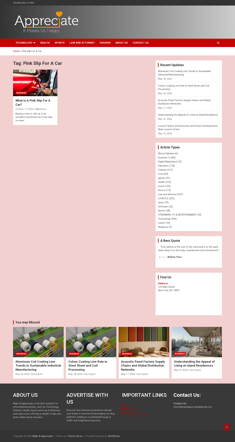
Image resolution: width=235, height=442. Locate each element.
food (160, 173)
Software (163, 206)
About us (121, 42)
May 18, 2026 (22, 374)
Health (45, 42)
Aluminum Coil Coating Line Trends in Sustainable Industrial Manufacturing (38, 365)
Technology (24, 42)
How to (162, 190)
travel (161, 222)
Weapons (163, 226)
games (161, 178)
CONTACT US (127, 408)
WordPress (114, 436)
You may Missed (27, 322)
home (161, 186)
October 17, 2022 (24, 109)
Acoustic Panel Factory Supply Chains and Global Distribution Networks (143, 365)
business (21, 93)
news (161, 202)
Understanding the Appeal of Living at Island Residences (188, 114)
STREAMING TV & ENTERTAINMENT (177, 214)
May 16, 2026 (181, 370)
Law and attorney (82, 42)
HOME (123, 405)
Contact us (141, 42)
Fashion (105, 42)
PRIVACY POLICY (129, 411)
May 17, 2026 (128, 374)
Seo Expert (36, 374)
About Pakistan (166, 153)
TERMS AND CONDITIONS (134, 415)
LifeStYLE (163, 198)
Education (163, 165)
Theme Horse (75, 436)
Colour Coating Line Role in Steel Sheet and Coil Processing (87, 365)
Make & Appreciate (42, 436)
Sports (60, 42)
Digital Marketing (166, 161)
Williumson (40, 109)
